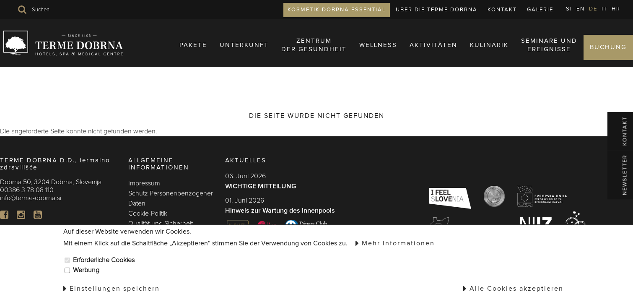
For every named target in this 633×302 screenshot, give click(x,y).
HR (616, 9)
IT (604, 9)
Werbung (86, 270)
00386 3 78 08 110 (27, 190)
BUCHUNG (608, 54)
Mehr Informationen (398, 243)
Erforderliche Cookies (104, 260)
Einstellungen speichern (115, 288)
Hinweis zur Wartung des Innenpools (280, 210)
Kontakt (502, 10)
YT (38, 215)
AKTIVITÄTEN (433, 52)
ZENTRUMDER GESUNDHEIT (314, 52)
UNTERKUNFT (244, 52)
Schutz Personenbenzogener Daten (170, 198)
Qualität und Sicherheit (160, 223)
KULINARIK (489, 52)
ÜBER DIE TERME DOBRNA (436, 10)
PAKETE (193, 52)
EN (580, 9)
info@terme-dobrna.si (30, 198)
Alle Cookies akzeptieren (516, 288)
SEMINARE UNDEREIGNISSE (549, 52)
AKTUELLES (245, 160)
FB (4, 215)
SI (569, 9)
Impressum (144, 183)
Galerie (540, 10)
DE (593, 9)
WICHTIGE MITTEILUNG (260, 186)
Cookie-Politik (147, 213)
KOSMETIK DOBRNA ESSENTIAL (337, 10)
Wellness (378, 52)
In (21, 215)
